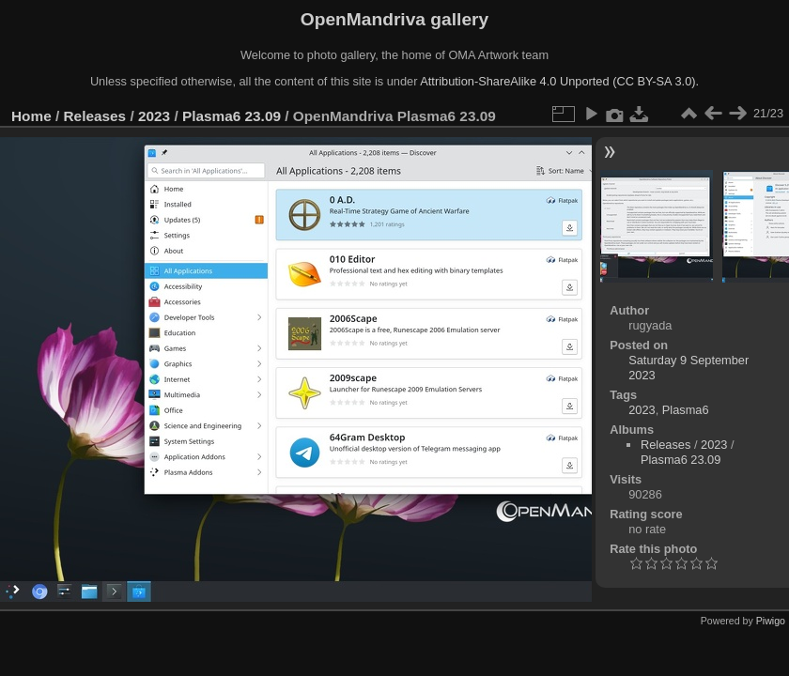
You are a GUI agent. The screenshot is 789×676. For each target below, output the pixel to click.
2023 (154, 116)
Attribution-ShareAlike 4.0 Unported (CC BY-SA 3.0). (559, 81)
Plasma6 (685, 410)
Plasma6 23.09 (231, 116)
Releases (95, 116)
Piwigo (770, 620)
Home (31, 116)
